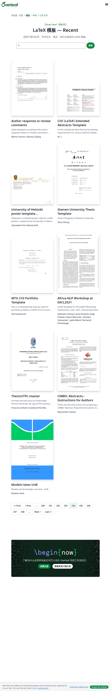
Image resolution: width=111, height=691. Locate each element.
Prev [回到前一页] (28, 505)
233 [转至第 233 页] (65, 505)
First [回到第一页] (17, 505)
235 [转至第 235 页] (81, 505)
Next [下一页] (37, 511)
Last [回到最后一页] (48, 511)
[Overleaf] (10, 4)
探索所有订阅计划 (62, 566)
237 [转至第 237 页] (15, 511)
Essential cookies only (79, 687)
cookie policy (42, 688)
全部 (21, 15)
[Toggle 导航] (106, 4)
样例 (35, 15)
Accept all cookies (99, 687)
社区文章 (43, 15)
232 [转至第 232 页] (58, 505)
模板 (28, 15)
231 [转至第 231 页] (50, 505)
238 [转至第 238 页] (22, 511)
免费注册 (44, 566)
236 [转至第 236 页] (88, 505)
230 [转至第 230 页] (43, 505)
